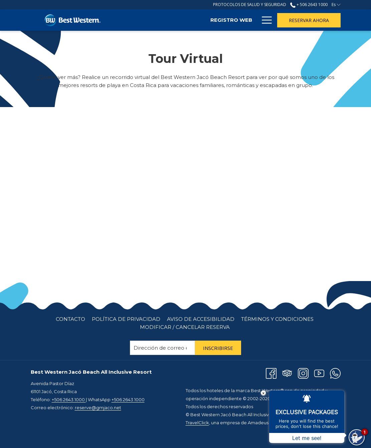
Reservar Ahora (309, 20)
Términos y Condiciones (277, 319)
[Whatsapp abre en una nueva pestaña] (335, 373)
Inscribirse (218, 348)
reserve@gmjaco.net (98, 407)
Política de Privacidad (126, 319)
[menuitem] (70, 319)
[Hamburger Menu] (264, 20)
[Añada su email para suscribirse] (162, 348)
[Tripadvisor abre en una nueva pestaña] (287, 373)
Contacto (70, 319)
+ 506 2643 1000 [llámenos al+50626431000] (309, 4)
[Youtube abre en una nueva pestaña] (319, 373)
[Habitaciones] (231, 20)
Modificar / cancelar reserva (185, 327)
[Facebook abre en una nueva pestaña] (271, 373)
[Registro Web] (182, 20)
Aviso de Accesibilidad (200, 319)
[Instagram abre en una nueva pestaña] (303, 373)
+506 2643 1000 (69, 399)
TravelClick (197, 422)
